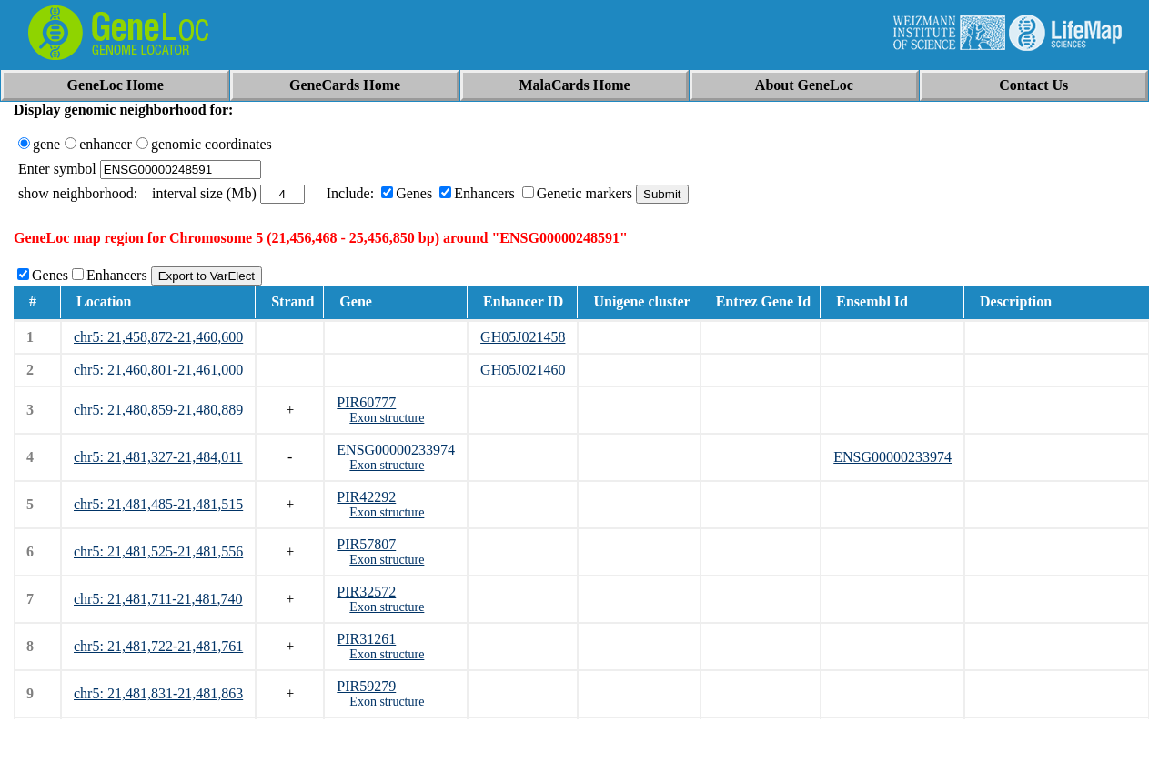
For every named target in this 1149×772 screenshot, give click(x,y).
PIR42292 (366, 497)
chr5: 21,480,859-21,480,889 (158, 409)
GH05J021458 (522, 337)
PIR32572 (366, 591)
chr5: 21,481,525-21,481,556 (158, 551)
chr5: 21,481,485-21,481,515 (158, 504)
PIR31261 (366, 639)
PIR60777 (366, 402)
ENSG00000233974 (396, 449)
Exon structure (386, 418)
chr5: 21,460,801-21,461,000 (158, 369)
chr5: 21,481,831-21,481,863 (158, 693)
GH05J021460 (522, 369)
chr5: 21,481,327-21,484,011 (158, 457)
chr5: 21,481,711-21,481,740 (158, 599)
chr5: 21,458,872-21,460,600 (158, 337)
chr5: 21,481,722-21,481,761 (158, 646)
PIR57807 (366, 544)
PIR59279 (366, 686)
